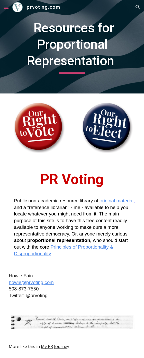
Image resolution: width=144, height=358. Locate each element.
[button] (6, 7)
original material (116, 200)
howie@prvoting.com (31, 282)
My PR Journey (55, 346)
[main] (72, 47)
